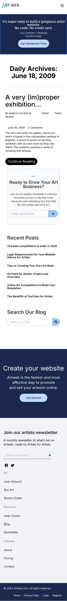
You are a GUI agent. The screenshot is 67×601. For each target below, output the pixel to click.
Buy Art (9, 490)
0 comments (35, 127)
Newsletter (11, 532)
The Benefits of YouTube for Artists (30, 296)
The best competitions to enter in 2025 (32, 246)
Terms (16, 595)
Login (46, 595)
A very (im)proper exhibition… (32, 100)
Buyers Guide (13, 498)
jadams (13, 113)
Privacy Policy (31, 595)
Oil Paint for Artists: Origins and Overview (27, 275)
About (8, 550)
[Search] (56, 322)
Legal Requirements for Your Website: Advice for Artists (31, 256)
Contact (9, 566)
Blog (7, 524)
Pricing (8, 558)
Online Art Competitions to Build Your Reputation (31, 286)
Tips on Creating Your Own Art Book (30, 265)
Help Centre (12, 516)
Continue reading (21, 161)
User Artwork (13, 481)
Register (57, 595)
